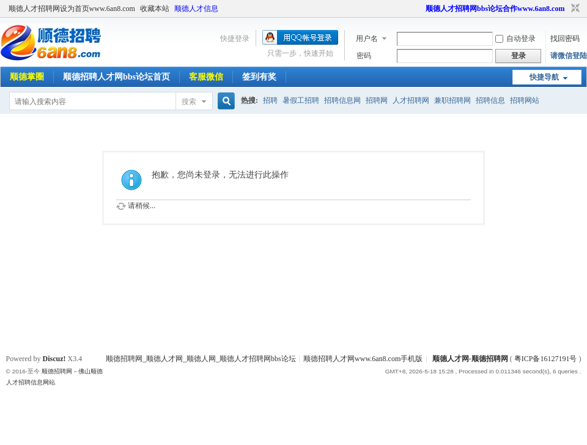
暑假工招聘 (300, 100)
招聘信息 (490, 100)
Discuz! (54, 358)
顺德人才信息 (196, 8)
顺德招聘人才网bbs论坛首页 (116, 76)
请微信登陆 (568, 55)
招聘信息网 (342, 100)
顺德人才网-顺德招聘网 (470, 358)
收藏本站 (154, 8)
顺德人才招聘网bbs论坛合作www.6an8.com (495, 8)
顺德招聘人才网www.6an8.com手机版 (363, 358)
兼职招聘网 (452, 100)
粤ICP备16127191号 (545, 358)
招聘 (270, 100)
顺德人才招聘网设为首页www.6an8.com (72, 8)
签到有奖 (259, 76)
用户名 (367, 38)
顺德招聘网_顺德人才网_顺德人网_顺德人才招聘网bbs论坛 (201, 358)
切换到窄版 (574, 8)
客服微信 (206, 76)
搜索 (189, 101)
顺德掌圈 (27, 76)
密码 (363, 55)
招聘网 (377, 100)
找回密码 (565, 38)
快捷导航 (544, 77)
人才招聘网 (411, 100)
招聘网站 (524, 100)
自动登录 (515, 38)
